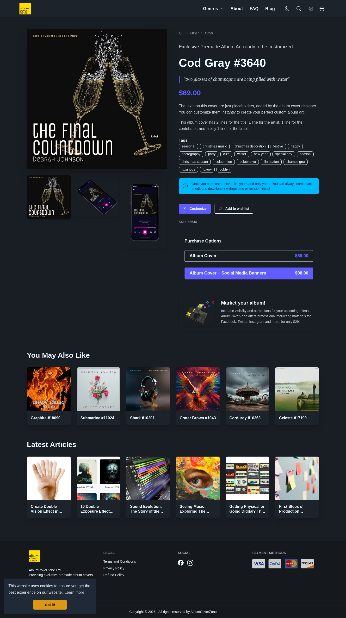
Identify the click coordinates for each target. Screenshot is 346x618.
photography (191, 154)
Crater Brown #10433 (199, 418)
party (212, 154)
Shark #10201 (142, 418)
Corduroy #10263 (245, 418)
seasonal (188, 146)
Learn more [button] (74, 592)
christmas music (215, 146)
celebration (224, 162)
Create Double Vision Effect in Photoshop (44, 511)
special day (283, 154)
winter (241, 154)
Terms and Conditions (119, 561)
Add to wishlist (234, 208)
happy (295, 146)
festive (278, 146)
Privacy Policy (113, 568)
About (236, 8)
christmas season (195, 162)
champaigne (295, 162)
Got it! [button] (50, 605)
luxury (207, 169)
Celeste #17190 (293, 418)
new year (261, 154)
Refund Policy (113, 575)
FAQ (254, 8)
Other (194, 33)
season (305, 154)
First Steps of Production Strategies (291, 511)
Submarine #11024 (97, 418)
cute (226, 154)
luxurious (188, 169)
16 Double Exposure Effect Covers (95, 511)
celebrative (248, 162)
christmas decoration (250, 146)
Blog (270, 8)
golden (224, 169)
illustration (271, 162)
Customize (195, 208)
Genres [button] (213, 8)
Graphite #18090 (46, 418)
